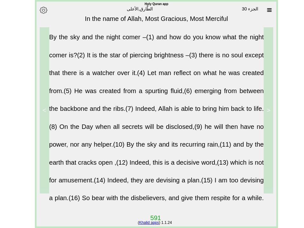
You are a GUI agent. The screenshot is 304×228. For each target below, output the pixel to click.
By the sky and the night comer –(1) (98, 41)
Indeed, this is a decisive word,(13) (175, 166)
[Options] (39, 10)
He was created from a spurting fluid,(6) (130, 95)
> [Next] (40, 110)
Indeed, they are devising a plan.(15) (156, 184)
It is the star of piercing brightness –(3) (138, 59)
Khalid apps (145, 222)
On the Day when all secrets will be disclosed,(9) (127, 130)
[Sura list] (265, 10)
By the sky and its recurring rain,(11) (175, 148)
